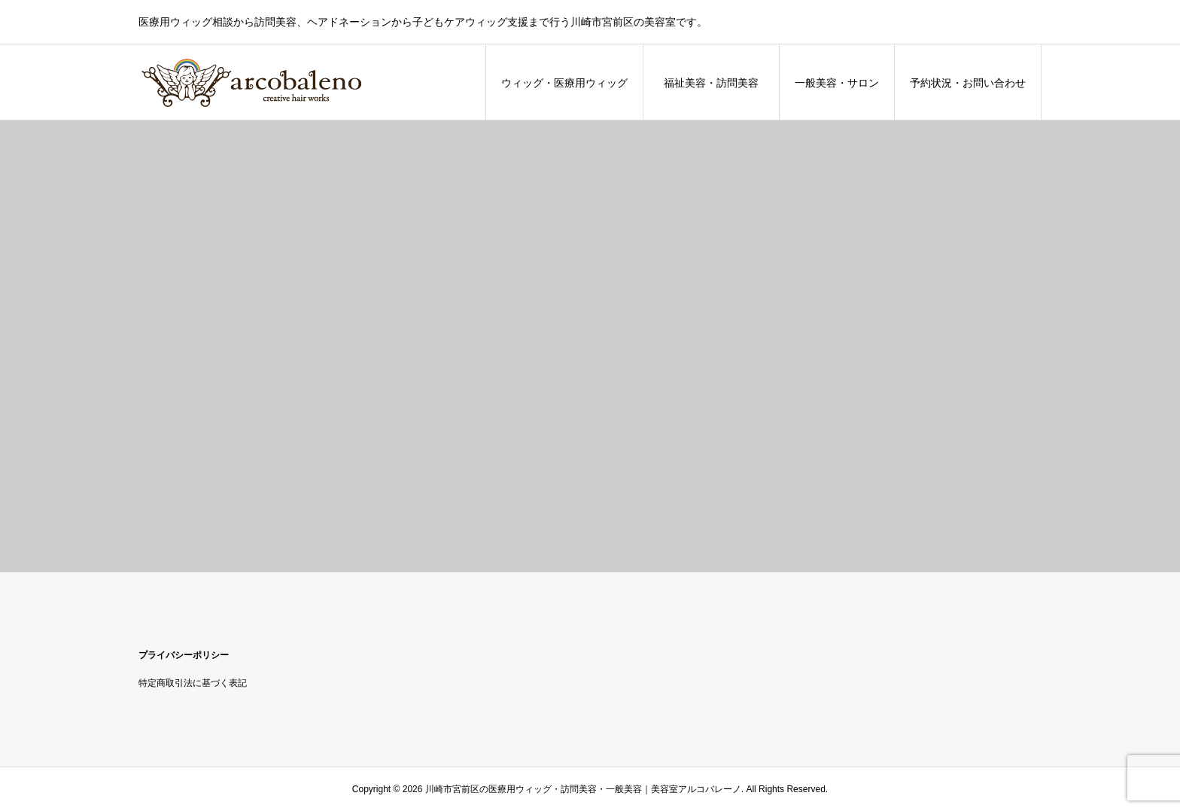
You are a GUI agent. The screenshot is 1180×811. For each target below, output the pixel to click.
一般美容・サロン (837, 83)
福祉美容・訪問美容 (716, 83)
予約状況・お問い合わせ (968, 83)
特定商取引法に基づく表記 (192, 683)
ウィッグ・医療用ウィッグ (564, 83)
